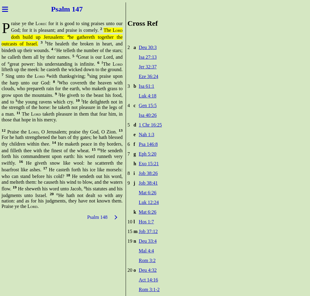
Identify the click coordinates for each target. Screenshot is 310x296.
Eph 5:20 (147, 153)
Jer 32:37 (148, 66)
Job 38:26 (148, 173)
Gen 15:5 (148, 105)
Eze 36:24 (148, 76)
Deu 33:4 (148, 241)
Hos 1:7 (146, 221)
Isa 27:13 (148, 57)
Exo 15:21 (149, 163)
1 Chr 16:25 (150, 124)
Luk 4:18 (147, 95)
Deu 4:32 (148, 270)
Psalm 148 (97, 217)
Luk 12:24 (149, 202)
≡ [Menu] (5, 9)
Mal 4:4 (146, 250)
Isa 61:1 (146, 86)
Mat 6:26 (147, 192)
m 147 (74, 9)
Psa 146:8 (148, 144)
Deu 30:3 (148, 47)
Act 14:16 (148, 279)
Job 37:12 (148, 231)
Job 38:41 (148, 183)
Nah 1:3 (146, 134)
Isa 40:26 (148, 115)
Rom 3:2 (147, 260)
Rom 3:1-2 (149, 289)
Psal (56, 9)
